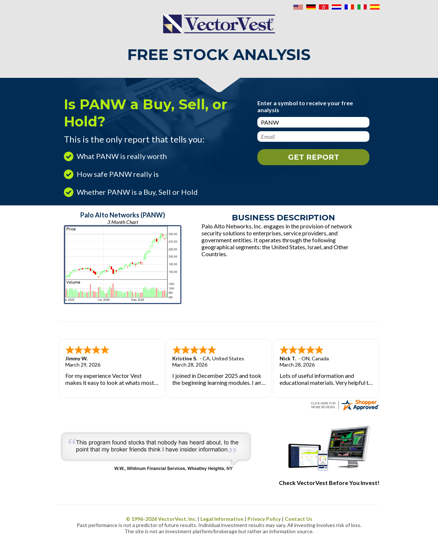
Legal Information (221, 519)
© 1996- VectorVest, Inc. (161, 519)
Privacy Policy (264, 519)
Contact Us (298, 519)
